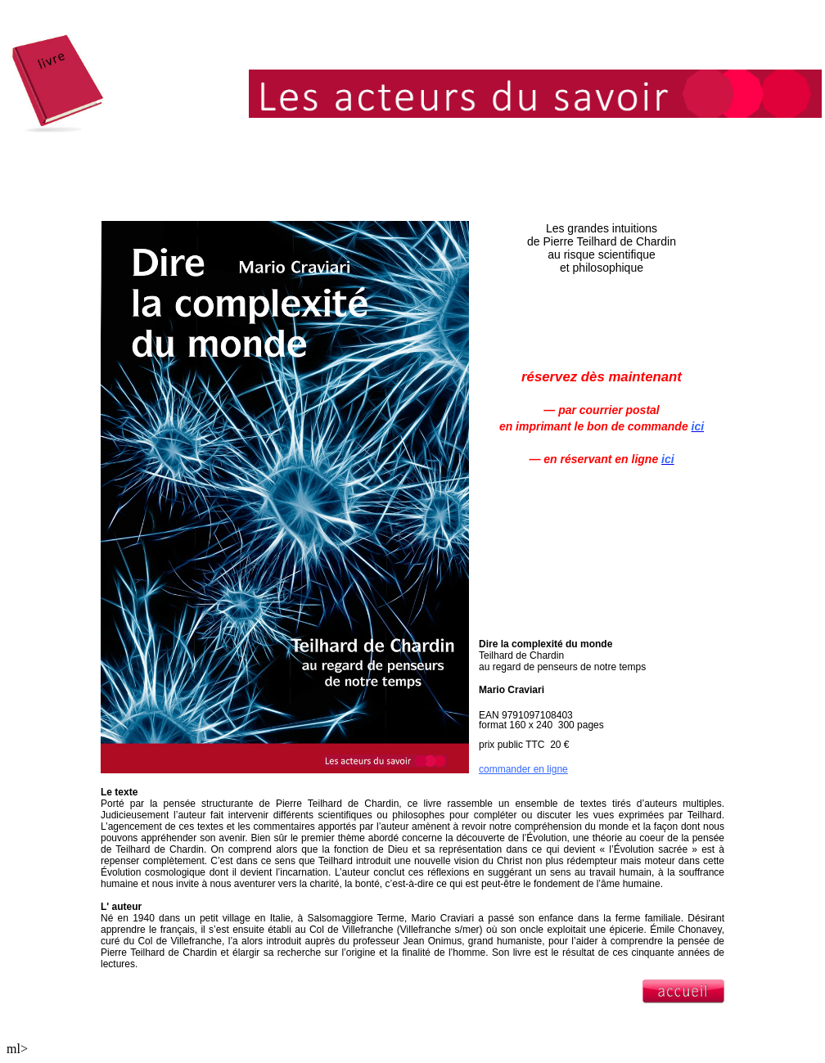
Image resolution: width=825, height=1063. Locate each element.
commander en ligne (523, 769)
